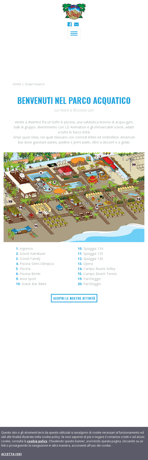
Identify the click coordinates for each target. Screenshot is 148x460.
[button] (76, 24)
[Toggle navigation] (74, 33)
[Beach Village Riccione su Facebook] (70, 24)
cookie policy (37, 441)
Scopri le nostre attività (74, 298)
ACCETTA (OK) (11, 454)
